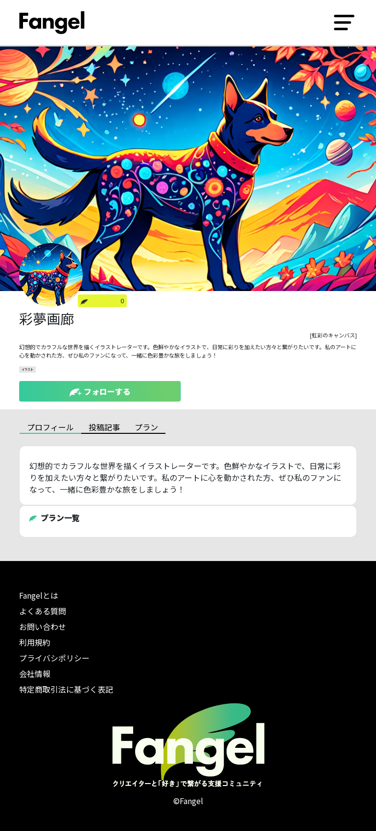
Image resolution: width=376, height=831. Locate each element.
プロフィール (50, 427)
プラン (146, 427)
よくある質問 (42, 611)
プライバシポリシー (54, 658)
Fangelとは (38, 595)
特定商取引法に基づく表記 (66, 689)
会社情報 (34, 673)
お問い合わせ (42, 626)
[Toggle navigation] (344, 22)
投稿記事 (104, 427)
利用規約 (34, 642)
